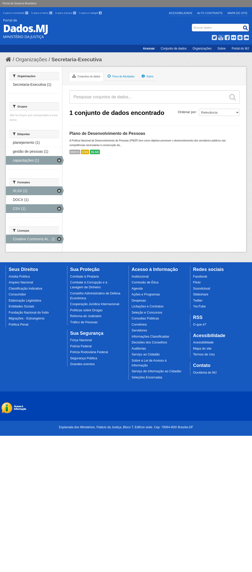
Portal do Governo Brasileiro (19, 3)
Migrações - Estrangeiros (27, 318)
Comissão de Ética (145, 282)
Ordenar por (187, 112)
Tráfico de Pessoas (84, 322)
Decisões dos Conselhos (149, 342)
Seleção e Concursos (147, 312)
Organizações (202, 48)
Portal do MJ (240, 48)
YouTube (199, 306)
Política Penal (18, 324)
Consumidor (17, 294)
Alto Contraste (210, 13)
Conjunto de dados (174, 48)
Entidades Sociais (21, 306)
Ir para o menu (42, 13)
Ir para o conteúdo (16, 13)
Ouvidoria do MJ (205, 372)
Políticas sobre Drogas (86, 310)
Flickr (197, 282)
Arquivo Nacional (21, 282)
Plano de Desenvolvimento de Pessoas (107, 133)
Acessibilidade (180, 13)
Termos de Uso (204, 354)
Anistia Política (19, 276)
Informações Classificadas (150, 336)
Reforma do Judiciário (86, 316)
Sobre (221, 48)
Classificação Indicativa (25, 288)
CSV (85, 152)
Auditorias (139, 348)
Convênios (139, 324)
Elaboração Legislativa (25, 300)
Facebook (200, 276)
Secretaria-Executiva (76, 59)
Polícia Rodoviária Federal (89, 352)
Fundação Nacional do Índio (29, 312)
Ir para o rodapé (90, 13)
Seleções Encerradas (147, 377)
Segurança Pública (83, 358)
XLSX (95, 152)
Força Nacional (81, 340)
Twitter (198, 300)
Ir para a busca (66, 13)
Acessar (149, 48)
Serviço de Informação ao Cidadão (156, 371)
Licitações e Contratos (148, 306)
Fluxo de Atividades (121, 76)
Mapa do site (202, 348)
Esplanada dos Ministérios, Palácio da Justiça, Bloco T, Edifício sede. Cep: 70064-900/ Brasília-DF (126, 427)
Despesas (139, 300)
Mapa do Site (238, 13)
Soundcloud (201, 288)
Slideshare (200, 294)
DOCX (74, 152)
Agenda (137, 288)
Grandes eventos (82, 364)
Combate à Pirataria (84, 276)
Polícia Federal (81, 346)
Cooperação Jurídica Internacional (94, 304)
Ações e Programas (146, 294)
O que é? (199, 324)
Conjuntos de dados (86, 76)
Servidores (139, 330)
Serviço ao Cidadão (146, 354)
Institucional (140, 276)
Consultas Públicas (145, 318)
